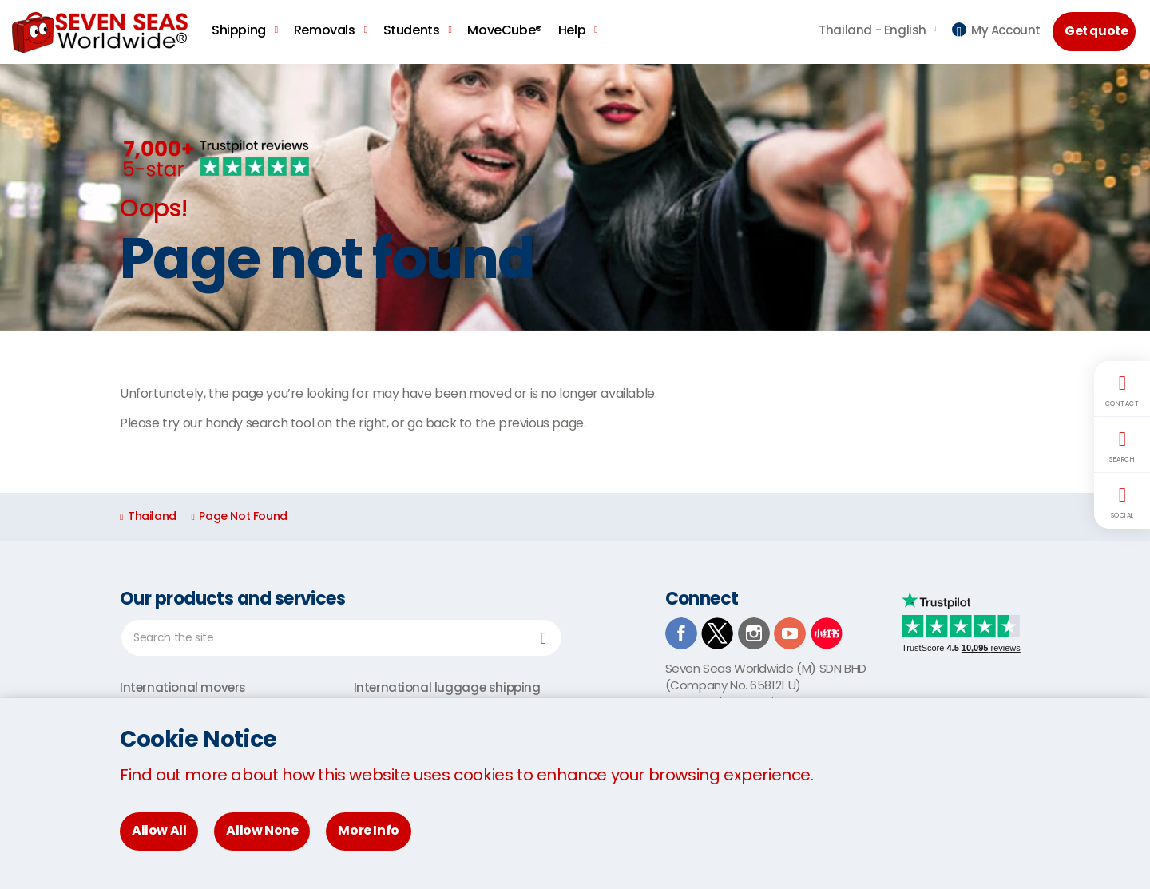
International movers (183, 687)
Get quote (1097, 31)
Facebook (681, 633)
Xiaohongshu (827, 633)
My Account (996, 30)
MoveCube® (504, 30)
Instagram (754, 633)
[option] (575, 197)
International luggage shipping (447, 687)
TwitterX (717, 633)
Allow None (262, 830)
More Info (368, 830)
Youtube (790, 633)
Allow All (159, 830)
